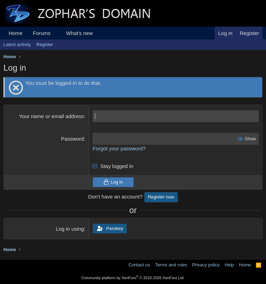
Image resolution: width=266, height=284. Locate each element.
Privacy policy (206, 264)
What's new (79, 33)
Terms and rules (171, 264)
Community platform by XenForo (133, 278)
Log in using (70, 229)
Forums (42, 33)
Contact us (139, 264)
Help (229, 264)
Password (72, 139)
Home (16, 33)
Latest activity (17, 44)
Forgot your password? (118, 148)
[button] (56, 33)
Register (44, 44)
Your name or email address (51, 116)
